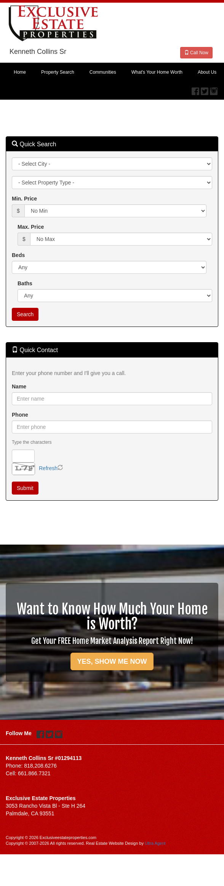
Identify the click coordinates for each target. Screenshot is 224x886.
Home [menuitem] (20, 72)
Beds (18, 255)
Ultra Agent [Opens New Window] (155, 843)
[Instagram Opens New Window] (213, 89)
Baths (25, 283)
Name (19, 386)
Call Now (196, 52)
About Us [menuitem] (207, 72)
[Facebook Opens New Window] (195, 89)
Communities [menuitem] (103, 72)
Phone (20, 415)
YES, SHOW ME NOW (112, 661)
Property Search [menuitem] (57, 72)
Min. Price (24, 199)
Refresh (48, 468)
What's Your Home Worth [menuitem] (156, 72)
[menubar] (112, 72)
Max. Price (31, 227)
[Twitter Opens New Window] (204, 89)
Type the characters (31, 442)
